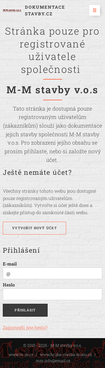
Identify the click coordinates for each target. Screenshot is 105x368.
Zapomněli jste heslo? (25, 327)
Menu (92, 10)
